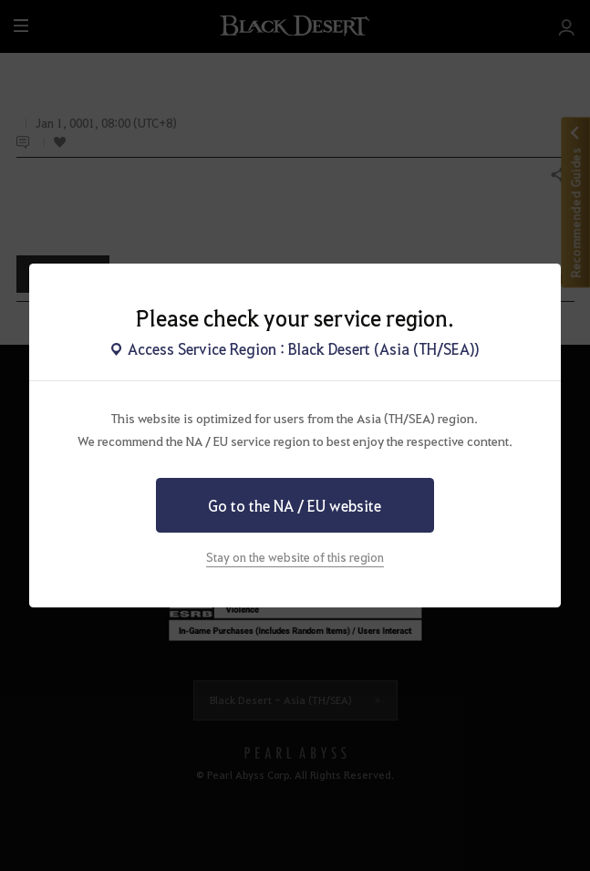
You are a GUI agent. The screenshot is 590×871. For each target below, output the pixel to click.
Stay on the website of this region (295, 557)
